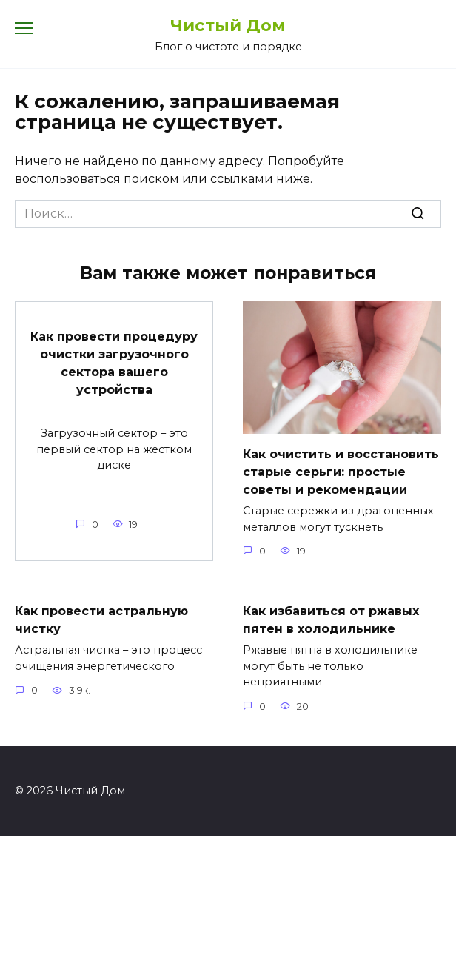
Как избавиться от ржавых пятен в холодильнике (331, 620)
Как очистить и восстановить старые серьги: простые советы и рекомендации (341, 472)
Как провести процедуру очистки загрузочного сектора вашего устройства (114, 363)
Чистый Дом (228, 25)
